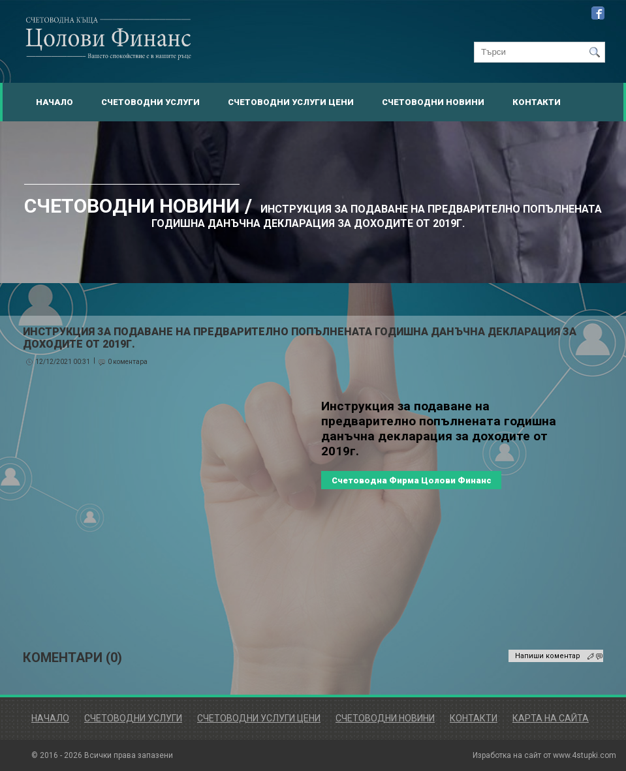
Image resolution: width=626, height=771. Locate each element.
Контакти (536, 102)
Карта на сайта (550, 718)
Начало (54, 102)
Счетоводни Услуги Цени (291, 102)
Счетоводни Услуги (150, 102)
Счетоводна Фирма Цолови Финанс (412, 480)
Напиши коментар (547, 656)
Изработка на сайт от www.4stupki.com (544, 755)
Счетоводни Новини (433, 102)
